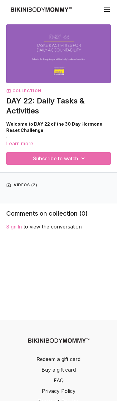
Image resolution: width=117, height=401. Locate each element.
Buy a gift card (58, 370)
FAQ (59, 380)
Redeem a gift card (58, 359)
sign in (14, 226)
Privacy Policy (59, 391)
